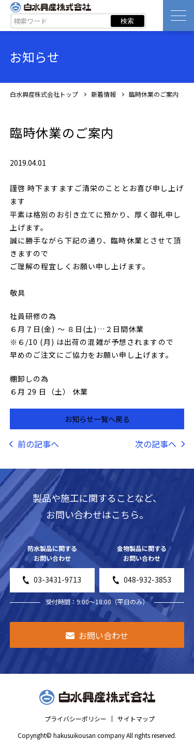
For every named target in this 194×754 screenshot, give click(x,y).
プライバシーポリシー (75, 718)
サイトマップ (136, 718)
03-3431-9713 (52, 579)
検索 (127, 21)
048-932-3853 (142, 579)
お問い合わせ (97, 635)
